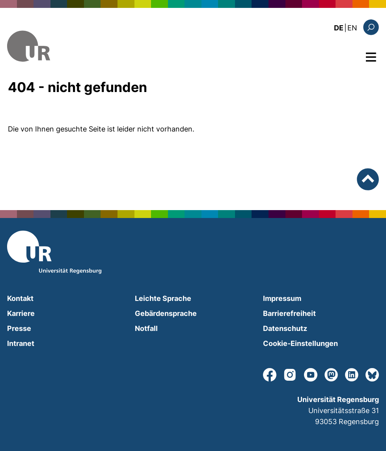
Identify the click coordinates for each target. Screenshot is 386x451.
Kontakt (20, 298)
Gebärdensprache (166, 313)
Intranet (20, 343)
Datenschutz (285, 328)
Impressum (282, 298)
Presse (19, 328)
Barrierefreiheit (289, 313)
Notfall (146, 328)
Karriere (21, 313)
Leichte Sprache (163, 298)
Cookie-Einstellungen (300, 343)
